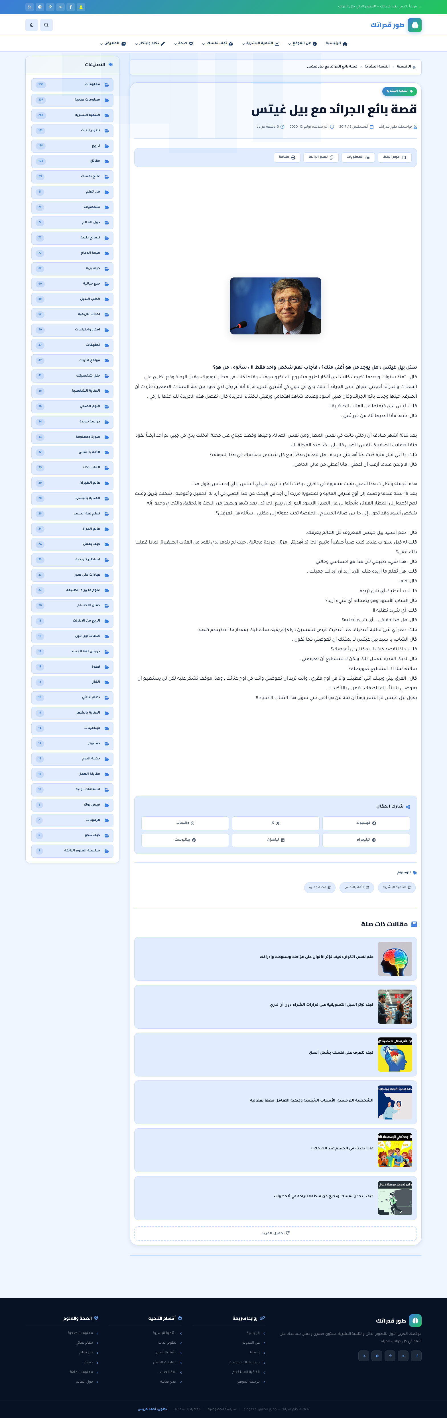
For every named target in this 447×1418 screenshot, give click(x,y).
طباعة (287, 158)
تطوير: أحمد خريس (152, 1409)
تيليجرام (366, 840)
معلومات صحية (83, 1333)
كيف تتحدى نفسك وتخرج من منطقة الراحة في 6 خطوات (323, 1197)
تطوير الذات (170, 1343)
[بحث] (46, 25)
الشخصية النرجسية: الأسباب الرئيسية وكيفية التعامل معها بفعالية (311, 1101)
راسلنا (257, 1353)
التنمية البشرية (400, 91)
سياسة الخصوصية (247, 1363)
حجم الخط (394, 158)
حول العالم (87, 1382)
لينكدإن (275, 840)
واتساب (185, 823)
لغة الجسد (170, 1372)
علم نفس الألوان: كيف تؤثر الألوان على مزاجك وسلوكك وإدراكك (316, 957)
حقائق (91, 1363)
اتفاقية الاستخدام (248, 1372)
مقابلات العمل (167, 1363)
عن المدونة (253, 1343)
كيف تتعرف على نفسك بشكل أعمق (341, 1053)
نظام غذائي (87, 1343)
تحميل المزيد (276, 1233)
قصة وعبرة (320, 888)
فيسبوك (366, 823)
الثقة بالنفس (356, 888)
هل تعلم (89, 1353)
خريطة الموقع (251, 1382)
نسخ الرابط (321, 158)
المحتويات (358, 158)
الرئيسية (256, 1333)
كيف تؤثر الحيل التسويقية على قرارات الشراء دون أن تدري (321, 1005)
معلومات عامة (84, 1372)
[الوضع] (31, 25)
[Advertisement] (275, 213)
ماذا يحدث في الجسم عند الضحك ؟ (342, 1149)
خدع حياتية (171, 1382)
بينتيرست (185, 840)
